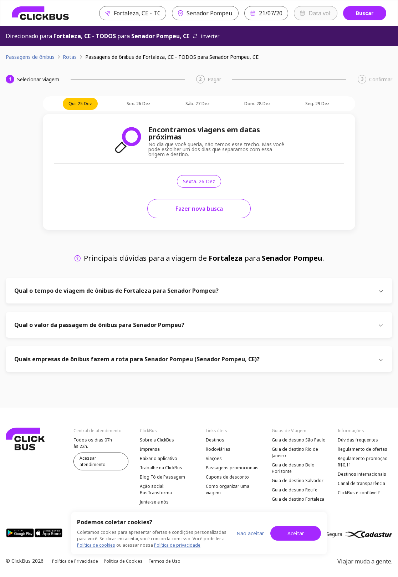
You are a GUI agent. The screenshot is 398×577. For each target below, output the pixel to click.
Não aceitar (250, 533)
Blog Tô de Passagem (162, 477)
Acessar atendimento (93, 461)
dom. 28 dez (257, 104)
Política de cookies (96, 545)
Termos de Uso (164, 561)
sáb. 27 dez (197, 104)
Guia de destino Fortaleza (298, 499)
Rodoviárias (218, 449)
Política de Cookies (123, 561)
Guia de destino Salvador (297, 481)
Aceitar (295, 533)
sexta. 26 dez (199, 181)
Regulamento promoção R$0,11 (363, 461)
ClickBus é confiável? (358, 493)
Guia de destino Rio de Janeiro (295, 452)
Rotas (70, 56)
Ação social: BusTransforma (156, 489)
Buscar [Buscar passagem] (364, 13)
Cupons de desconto (227, 477)
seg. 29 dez (317, 104)
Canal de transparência (361, 483)
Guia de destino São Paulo (299, 440)
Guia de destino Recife (294, 490)
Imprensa (150, 449)
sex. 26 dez (138, 104)
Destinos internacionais (362, 474)
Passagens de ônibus (30, 56)
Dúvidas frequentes (358, 440)
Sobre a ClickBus (157, 440)
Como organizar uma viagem (227, 489)
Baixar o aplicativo (158, 458)
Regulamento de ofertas (362, 449)
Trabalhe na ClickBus (161, 468)
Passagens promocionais (232, 468)
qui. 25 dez (80, 104)
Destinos (215, 440)
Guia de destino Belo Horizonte (293, 468)
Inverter (205, 36)
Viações (214, 458)
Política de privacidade (177, 545)
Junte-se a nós (154, 502)
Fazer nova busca (199, 209)
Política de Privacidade (75, 561)
